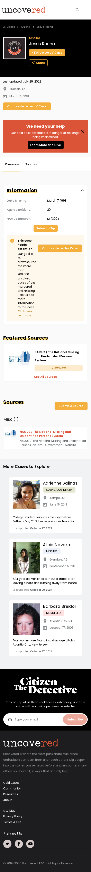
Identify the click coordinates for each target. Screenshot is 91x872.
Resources (10, 794)
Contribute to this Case (60, 248)
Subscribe (75, 719)
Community (12, 788)
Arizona (25, 27)
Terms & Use (12, 822)
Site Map (9, 811)
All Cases (9, 27)
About (7, 800)
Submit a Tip (45, 228)
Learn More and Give (45, 145)
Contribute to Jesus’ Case (26, 106)
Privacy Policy (12, 816)
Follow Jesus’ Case (47, 53)
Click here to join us (25, 313)
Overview (12, 164)
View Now (59, 368)
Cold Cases (11, 783)
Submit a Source (71, 406)
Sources (31, 164)
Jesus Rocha (45, 27)
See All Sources (45, 377)
